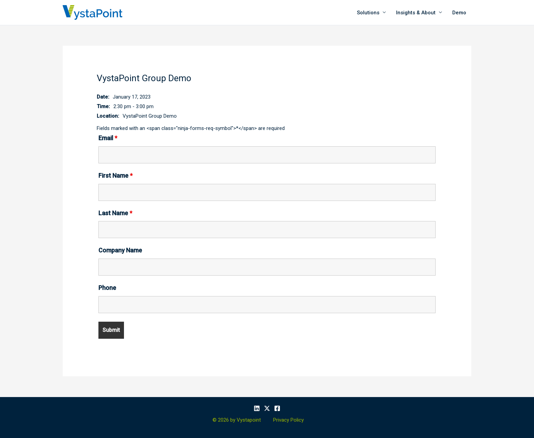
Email (107, 138)
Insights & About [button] (416, 13)
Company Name (120, 250)
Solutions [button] (368, 13)
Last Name (115, 213)
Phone (107, 287)
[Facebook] (277, 408)
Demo (459, 13)
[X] (267, 408)
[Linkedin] (257, 408)
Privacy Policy (288, 420)
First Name (115, 175)
